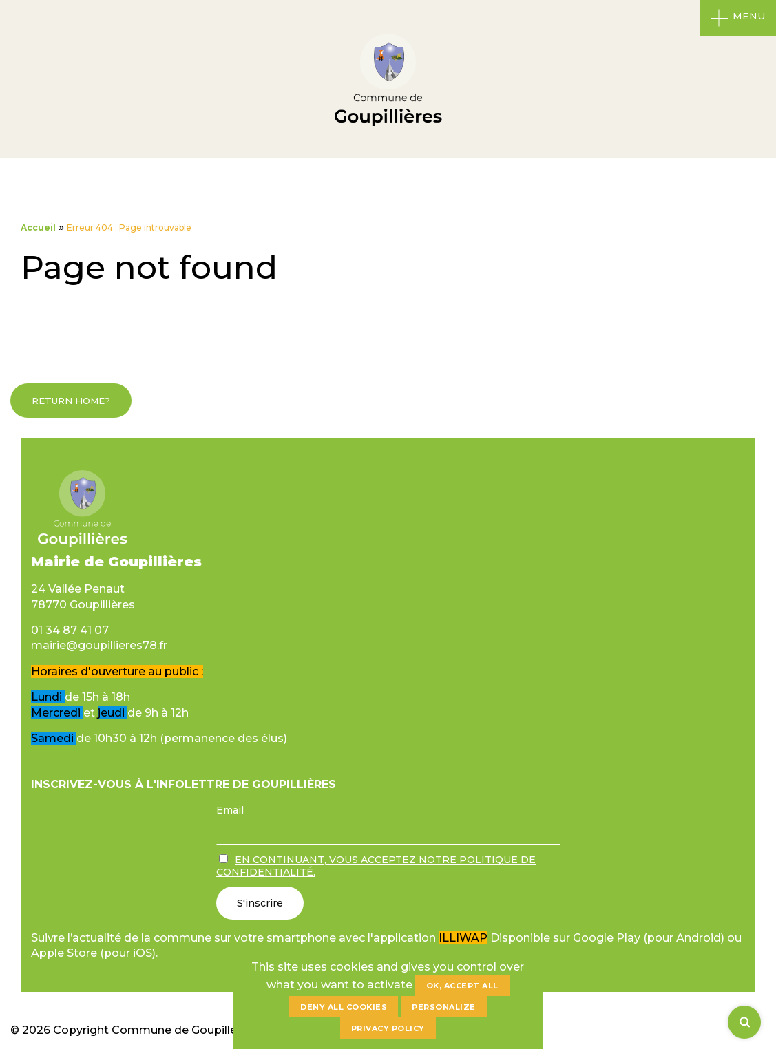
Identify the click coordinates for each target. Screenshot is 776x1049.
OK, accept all (462, 985)
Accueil (38, 227)
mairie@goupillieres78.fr (99, 645)
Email (230, 810)
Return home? (71, 400)
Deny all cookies (343, 1007)
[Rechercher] (744, 1022)
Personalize (444, 1007)
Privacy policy (388, 1028)
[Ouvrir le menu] (738, 18)
